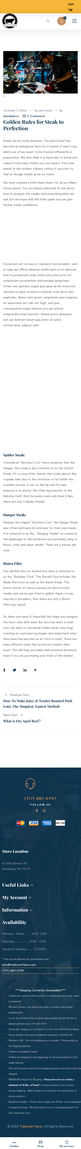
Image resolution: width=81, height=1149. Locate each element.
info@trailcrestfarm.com (19, 964)
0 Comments (33, 116)
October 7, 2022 (15, 110)
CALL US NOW (36, 793)
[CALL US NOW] (30, 783)
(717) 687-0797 (40, 798)
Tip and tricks (42, 110)
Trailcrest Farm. (31, 1126)
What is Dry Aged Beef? (22, 721)
